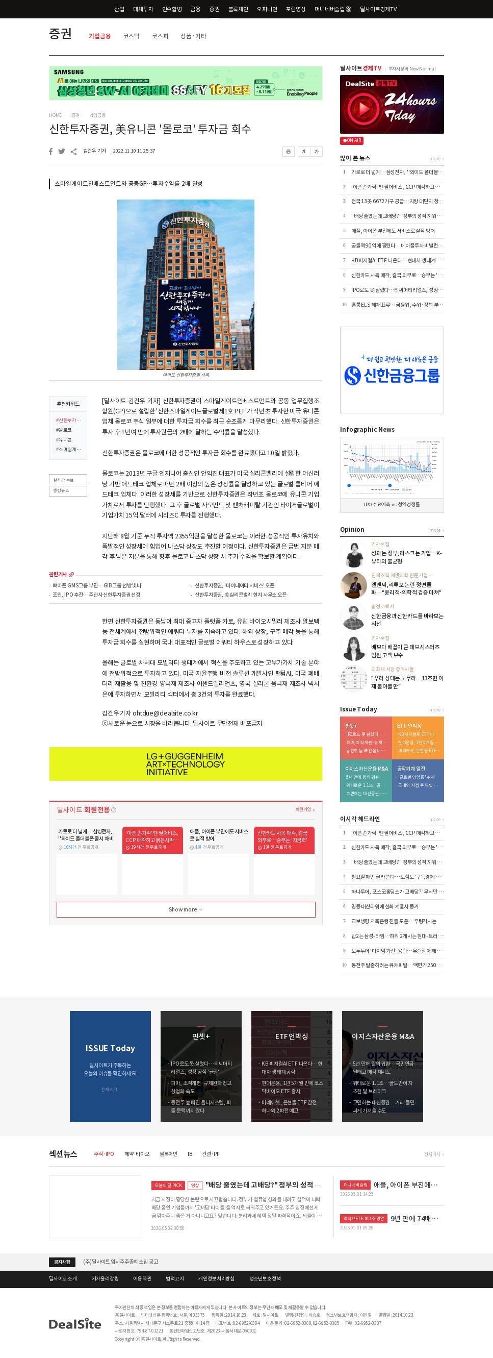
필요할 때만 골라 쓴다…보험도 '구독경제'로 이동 (400, 877)
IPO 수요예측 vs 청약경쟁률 (392, 505)
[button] (437, 1066)
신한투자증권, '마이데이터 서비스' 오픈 (234, 586)
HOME (55, 115)
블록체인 (238, 9)
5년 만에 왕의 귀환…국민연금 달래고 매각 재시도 (367, 777)
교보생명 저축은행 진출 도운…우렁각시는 (393, 921)
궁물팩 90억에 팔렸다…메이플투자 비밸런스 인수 (401, 245)
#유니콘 (64, 440)
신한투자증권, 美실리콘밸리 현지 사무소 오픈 (241, 595)
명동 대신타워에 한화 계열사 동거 (385, 906)
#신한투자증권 (69, 421)
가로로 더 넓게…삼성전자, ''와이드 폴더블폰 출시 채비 (406, 172)
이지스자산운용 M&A (366, 769)
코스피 (160, 36)
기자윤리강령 (105, 1279)
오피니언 (267, 9)
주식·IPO (104, 1154)
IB (190, 1154)
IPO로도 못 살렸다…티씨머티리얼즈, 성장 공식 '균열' (406, 290)
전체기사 (432, 1154)
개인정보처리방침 (216, 1279)
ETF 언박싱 (409, 726)
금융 (196, 9)
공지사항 (62, 1262)
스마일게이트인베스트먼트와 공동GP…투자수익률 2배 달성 (129, 183)
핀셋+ (351, 726)
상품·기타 (193, 36)
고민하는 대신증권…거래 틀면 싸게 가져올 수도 (367, 794)
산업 (119, 9)
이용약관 (142, 1279)
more (71, 574)
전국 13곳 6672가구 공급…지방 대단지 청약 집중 (402, 201)
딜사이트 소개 (63, 1279)
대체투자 (143, 9)
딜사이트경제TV (382, 9)
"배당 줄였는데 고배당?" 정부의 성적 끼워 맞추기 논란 (406, 216)
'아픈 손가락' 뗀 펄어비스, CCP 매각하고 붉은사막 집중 (407, 187)
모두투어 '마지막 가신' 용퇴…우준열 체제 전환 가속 (403, 951)
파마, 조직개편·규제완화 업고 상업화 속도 (367, 742)
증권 (215, 9)
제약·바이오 (136, 1154)
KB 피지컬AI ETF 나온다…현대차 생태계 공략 (398, 260)
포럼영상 (295, 9)
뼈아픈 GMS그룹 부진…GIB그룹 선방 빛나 (97, 586)
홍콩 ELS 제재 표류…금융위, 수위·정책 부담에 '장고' (405, 305)
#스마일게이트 (69, 450)
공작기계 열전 (411, 769)
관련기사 (58, 574)
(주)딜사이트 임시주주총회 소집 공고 (120, 1261)
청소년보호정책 (265, 1279)
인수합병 (172, 9)
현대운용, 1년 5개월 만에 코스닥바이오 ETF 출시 (419, 742)
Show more (186, 909)
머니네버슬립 (333, 9)
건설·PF (210, 1154)
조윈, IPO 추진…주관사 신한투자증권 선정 (96, 595)
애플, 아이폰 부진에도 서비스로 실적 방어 (393, 231)
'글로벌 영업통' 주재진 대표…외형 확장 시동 (419, 777)
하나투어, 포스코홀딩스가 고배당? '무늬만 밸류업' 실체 (407, 891)
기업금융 (100, 36)
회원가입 (303, 809)
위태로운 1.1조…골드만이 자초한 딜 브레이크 (367, 785)
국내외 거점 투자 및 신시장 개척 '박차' (419, 785)
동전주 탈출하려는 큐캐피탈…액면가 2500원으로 (402, 965)
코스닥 (131, 36)
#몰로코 (64, 430)
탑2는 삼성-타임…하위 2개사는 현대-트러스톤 (399, 936)
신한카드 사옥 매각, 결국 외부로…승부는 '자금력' (401, 275)
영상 (195, 1185)
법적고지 (175, 1279)
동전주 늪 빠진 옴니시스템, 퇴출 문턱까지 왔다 (367, 751)
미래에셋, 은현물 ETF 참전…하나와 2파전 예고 (419, 751)
